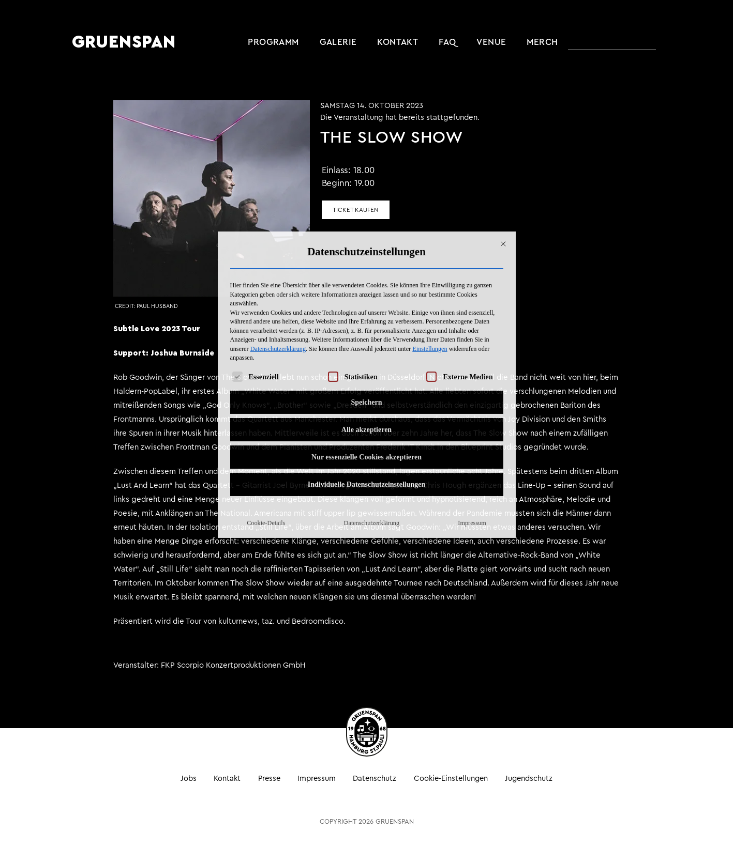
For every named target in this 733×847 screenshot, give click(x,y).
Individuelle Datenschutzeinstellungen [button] (367, 384)
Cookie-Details (266, 422)
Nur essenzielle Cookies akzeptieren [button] (366, 356)
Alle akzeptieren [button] (366, 329)
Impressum (472, 422)
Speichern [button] (366, 301)
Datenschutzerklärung (278, 248)
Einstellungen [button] (429, 248)
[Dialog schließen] (503, 143)
